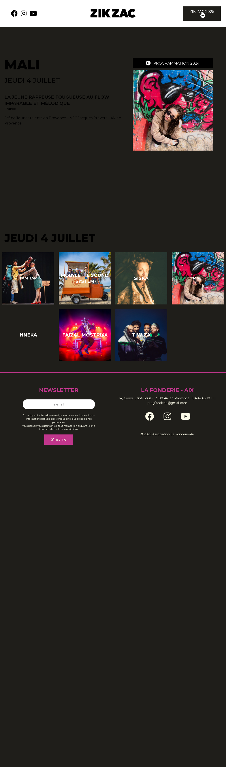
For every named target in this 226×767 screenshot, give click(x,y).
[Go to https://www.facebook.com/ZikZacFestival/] (149, 412)
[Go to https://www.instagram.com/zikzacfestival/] (167, 412)
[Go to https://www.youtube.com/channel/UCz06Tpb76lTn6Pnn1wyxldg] (185, 412)
